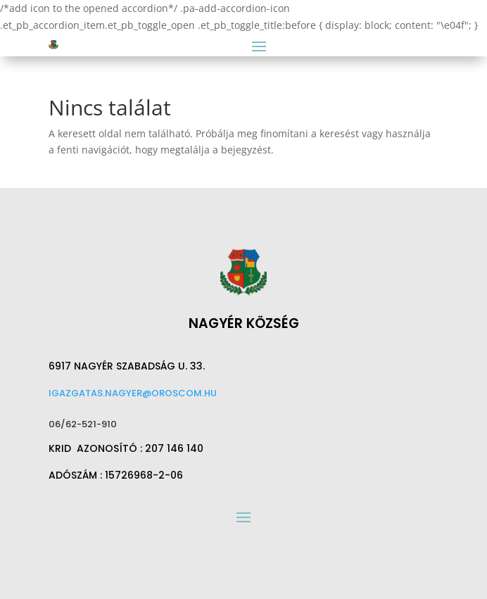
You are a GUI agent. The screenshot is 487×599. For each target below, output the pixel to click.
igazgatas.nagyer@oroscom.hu (133, 393)
